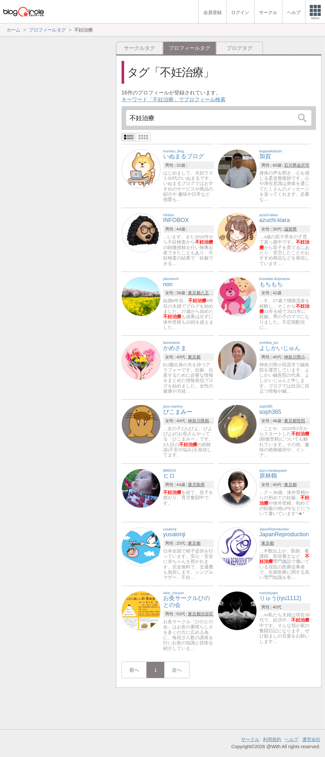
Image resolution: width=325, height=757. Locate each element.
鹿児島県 (196, 484)
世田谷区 (305, 420)
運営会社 (311, 739)
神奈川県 (292, 357)
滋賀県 (290, 229)
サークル (250, 739)
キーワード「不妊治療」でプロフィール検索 (174, 99)
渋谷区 (207, 613)
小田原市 (309, 357)
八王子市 (209, 292)
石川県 (290, 165)
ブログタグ (240, 48)
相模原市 (213, 420)
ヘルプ (291, 739)
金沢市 (303, 165)
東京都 (194, 292)
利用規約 (272, 739)
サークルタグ (139, 48)
